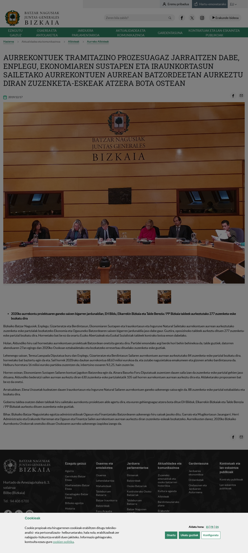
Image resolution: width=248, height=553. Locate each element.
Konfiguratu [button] (211, 535)
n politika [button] (63, 542)
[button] (207, 527)
